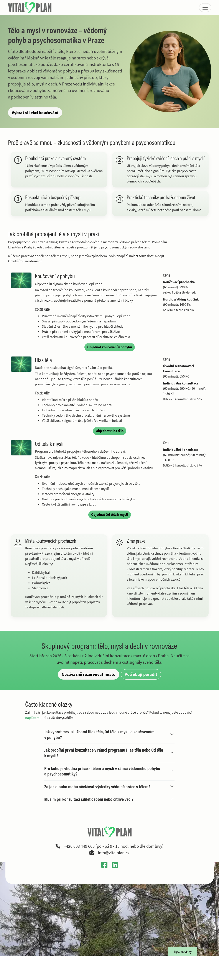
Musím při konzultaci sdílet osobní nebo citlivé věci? (88, 799)
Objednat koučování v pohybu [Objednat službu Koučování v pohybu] (109, 347)
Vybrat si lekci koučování (37, 112)
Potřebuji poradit (141, 674)
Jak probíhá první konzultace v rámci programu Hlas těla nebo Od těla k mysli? (103, 753)
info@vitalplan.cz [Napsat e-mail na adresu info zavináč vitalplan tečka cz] (114, 853)
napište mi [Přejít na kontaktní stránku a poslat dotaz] (32, 718)
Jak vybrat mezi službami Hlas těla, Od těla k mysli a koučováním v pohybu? (99, 734)
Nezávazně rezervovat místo (88, 674)
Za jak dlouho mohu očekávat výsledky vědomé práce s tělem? (97, 787)
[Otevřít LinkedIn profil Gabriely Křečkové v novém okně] (114, 864)
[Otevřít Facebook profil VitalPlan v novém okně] (104, 864)
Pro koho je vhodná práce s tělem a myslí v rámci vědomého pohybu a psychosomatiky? (102, 771)
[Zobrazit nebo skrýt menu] (205, 7)
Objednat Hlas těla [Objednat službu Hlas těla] (109, 431)
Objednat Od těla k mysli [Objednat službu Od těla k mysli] (109, 514)
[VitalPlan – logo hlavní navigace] (30, 7)
